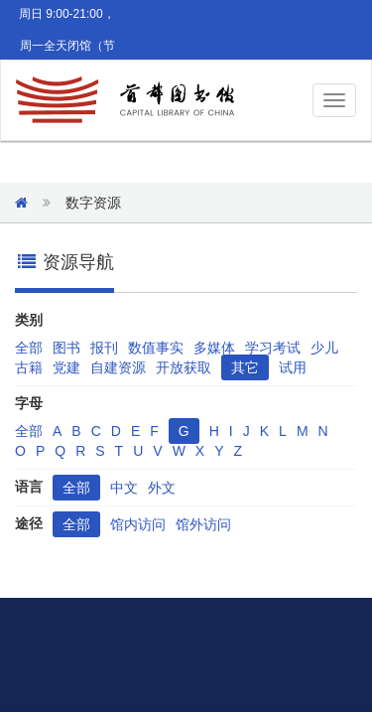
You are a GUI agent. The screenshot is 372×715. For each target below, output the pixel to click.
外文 (162, 488)
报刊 (104, 348)
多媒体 (214, 348)
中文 (124, 488)
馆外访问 (203, 524)
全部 (29, 348)
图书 (66, 348)
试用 (293, 367)
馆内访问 (138, 524)
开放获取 (183, 367)
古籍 (29, 367)
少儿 (324, 348)
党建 (66, 367)
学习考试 (273, 348)
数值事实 (156, 348)
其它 (245, 367)
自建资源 (118, 367)
